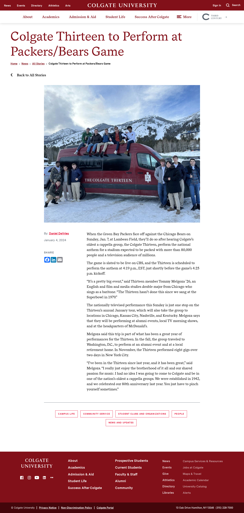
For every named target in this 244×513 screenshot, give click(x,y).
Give (165, 473)
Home (14, 63)
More (187, 17)
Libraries (168, 492)
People (179, 414)
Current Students (128, 467)
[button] (233, 5)
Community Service (96, 414)
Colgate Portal (105, 507)
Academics (50, 17)
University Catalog (195, 486)
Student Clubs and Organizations (142, 414)
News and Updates (121, 422)
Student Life (115, 17)
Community (124, 488)
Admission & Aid (82, 17)
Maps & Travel (192, 473)
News (7, 5)
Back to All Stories (31, 75)
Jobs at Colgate (193, 467)
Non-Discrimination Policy (76, 507)
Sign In (217, 5)
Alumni (120, 481)
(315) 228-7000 (224, 507)
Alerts (187, 492)
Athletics (53, 5)
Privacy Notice (47, 507)
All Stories (38, 63)
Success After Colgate (152, 17)
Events (21, 5)
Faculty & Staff (126, 474)
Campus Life (66, 414)
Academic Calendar (196, 480)
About (28, 17)
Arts (67, 5)
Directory (36, 5)
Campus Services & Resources (203, 461)
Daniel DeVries (59, 233)
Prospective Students (131, 460)
